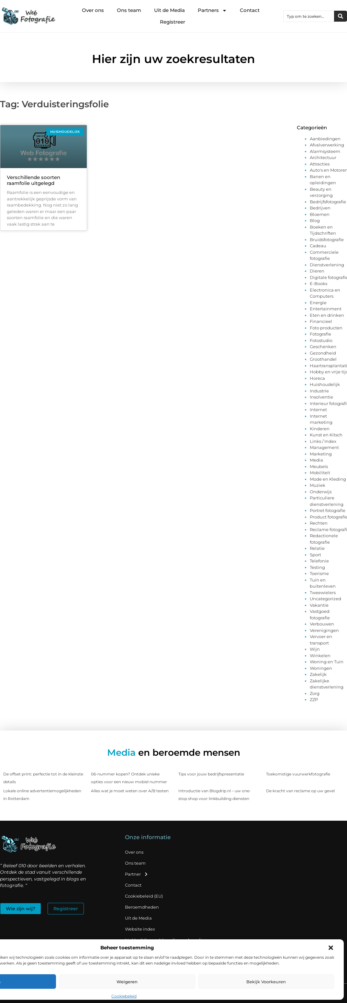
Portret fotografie (327, 510)
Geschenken (323, 346)
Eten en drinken (327, 315)
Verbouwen (322, 623)
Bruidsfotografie (327, 239)
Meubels (319, 466)
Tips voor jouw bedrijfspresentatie (211, 774)
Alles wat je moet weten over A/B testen (130, 790)
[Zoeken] (340, 16)
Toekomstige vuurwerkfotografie (298, 774)
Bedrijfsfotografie (328, 201)
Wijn (315, 649)
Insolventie (321, 397)
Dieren (317, 270)
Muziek (317, 485)
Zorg (314, 693)
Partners (212, 10)
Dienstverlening (327, 264)
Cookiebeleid (124, 996)
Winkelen (320, 655)
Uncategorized (325, 598)
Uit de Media (169, 10)
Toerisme (319, 573)
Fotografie (320, 333)
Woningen (321, 668)
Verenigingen (324, 630)
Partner (136, 874)
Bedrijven (320, 207)
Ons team (129, 10)
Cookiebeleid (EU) (144, 896)
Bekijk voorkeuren (266, 981)
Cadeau (318, 245)
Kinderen (320, 428)
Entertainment (325, 308)
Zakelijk (318, 674)
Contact (250, 10)
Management (324, 447)
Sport (315, 554)
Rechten (319, 523)
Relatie (317, 548)
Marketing (321, 453)
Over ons (93, 10)
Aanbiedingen (325, 138)
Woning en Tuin (326, 661)
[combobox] (309, 16)
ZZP (314, 699)
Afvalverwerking (327, 144)
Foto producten (326, 327)
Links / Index (323, 441)
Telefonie (319, 560)
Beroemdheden (142, 907)
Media (316, 460)
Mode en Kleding (328, 479)
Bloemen (320, 214)
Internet (318, 409)
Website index (140, 929)
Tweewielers (323, 592)
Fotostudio (321, 340)
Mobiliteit (320, 472)
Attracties (320, 163)
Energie (318, 302)
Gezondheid (323, 353)
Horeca (317, 378)
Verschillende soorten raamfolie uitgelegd (33, 180)
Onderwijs (320, 491)
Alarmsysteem (325, 151)
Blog (315, 220)
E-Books (318, 283)
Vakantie (319, 605)
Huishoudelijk (325, 384)
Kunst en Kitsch (326, 434)
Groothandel (323, 359)
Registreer (172, 22)
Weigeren (127, 981)
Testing (317, 567)
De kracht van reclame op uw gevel (300, 790)
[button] (331, 947)
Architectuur (323, 157)
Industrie (319, 390)
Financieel (321, 321)
